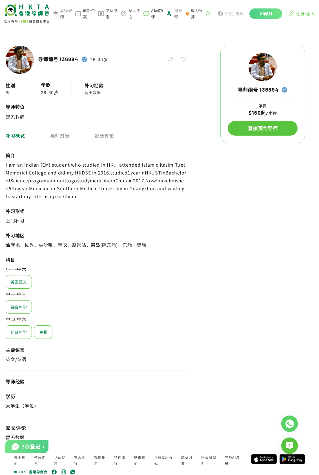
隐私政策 (186, 460)
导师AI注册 (232, 460)
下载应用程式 (163, 460)
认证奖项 (59, 460)
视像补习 (99, 460)
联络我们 (139, 460)
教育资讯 (39, 460)
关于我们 (19, 460)
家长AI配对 (208, 460)
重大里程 (79, 460)
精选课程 (119, 460)
